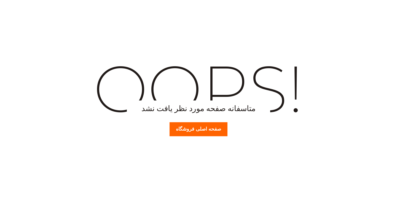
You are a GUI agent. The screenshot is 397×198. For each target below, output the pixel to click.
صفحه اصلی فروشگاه (198, 129)
